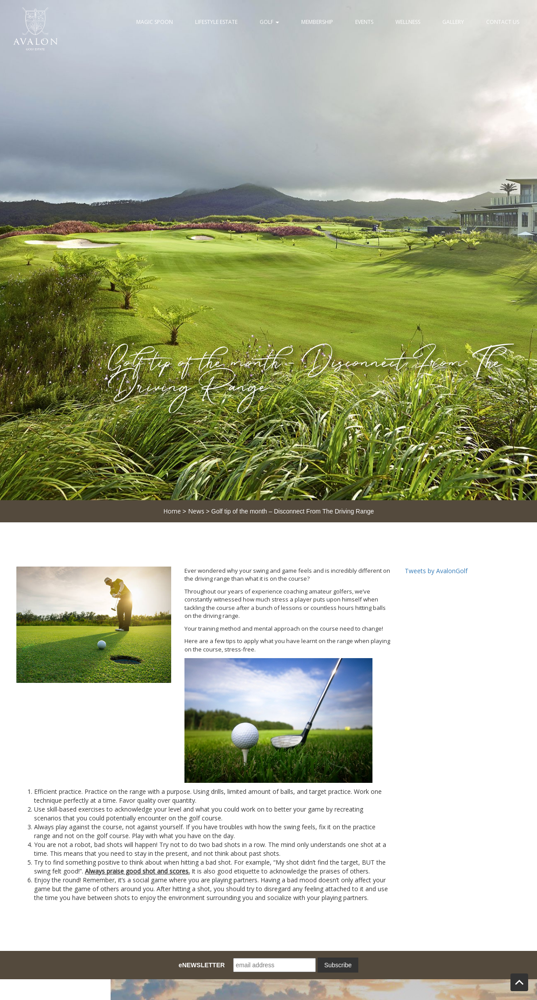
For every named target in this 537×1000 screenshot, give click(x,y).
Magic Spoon (154, 22)
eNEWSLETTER (202, 965)
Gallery (453, 22)
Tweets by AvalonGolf (436, 571)
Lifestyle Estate (216, 22)
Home (172, 511)
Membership (317, 22)
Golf (269, 22)
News (196, 511)
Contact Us (502, 22)
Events (364, 22)
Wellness (407, 22)
